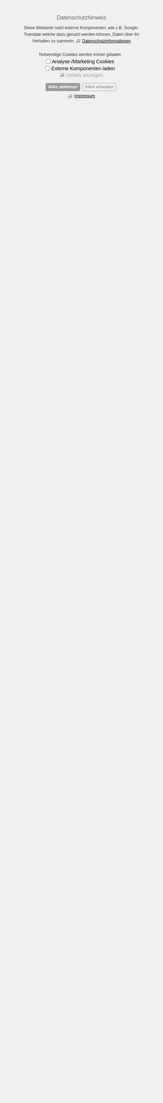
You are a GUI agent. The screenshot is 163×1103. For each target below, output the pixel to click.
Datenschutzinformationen (106, 41)
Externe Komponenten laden (83, 68)
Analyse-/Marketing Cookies (83, 61)
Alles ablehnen (63, 86)
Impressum (84, 95)
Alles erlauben (99, 86)
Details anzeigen (84, 75)
